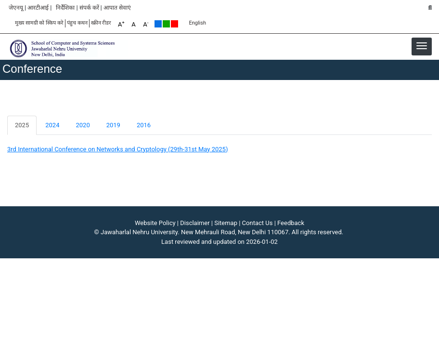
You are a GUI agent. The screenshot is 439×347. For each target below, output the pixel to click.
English (197, 23)
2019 (113, 125)
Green (166, 23)
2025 (22, 125)
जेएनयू (16, 7)
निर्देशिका (65, 7)
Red (174, 23)
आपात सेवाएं (117, 7)
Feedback (290, 223)
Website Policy (155, 223)
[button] (421, 45)
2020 (83, 125)
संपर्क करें (89, 7)
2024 (52, 125)
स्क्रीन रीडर (101, 23)
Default (158, 23)
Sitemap (225, 223)
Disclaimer (194, 223)
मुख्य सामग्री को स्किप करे (39, 23)
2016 (144, 125)
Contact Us (257, 223)
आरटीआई (38, 7)
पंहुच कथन (77, 23)
